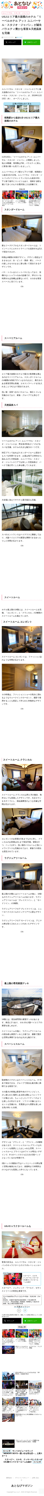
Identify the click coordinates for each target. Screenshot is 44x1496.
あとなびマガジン (22, 1485)
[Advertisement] (22, 53)
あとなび (19, 37)
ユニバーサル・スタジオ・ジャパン (15, 13)
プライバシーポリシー (22, 1478)
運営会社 (9, 1478)
